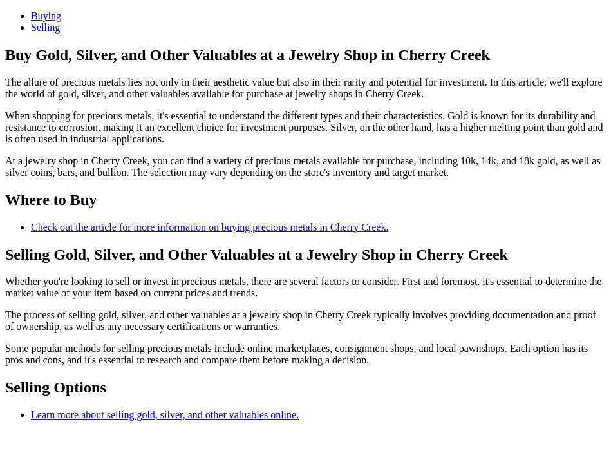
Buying (46, 15)
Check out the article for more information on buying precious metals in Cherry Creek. (209, 227)
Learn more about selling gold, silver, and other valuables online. (165, 414)
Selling (45, 27)
